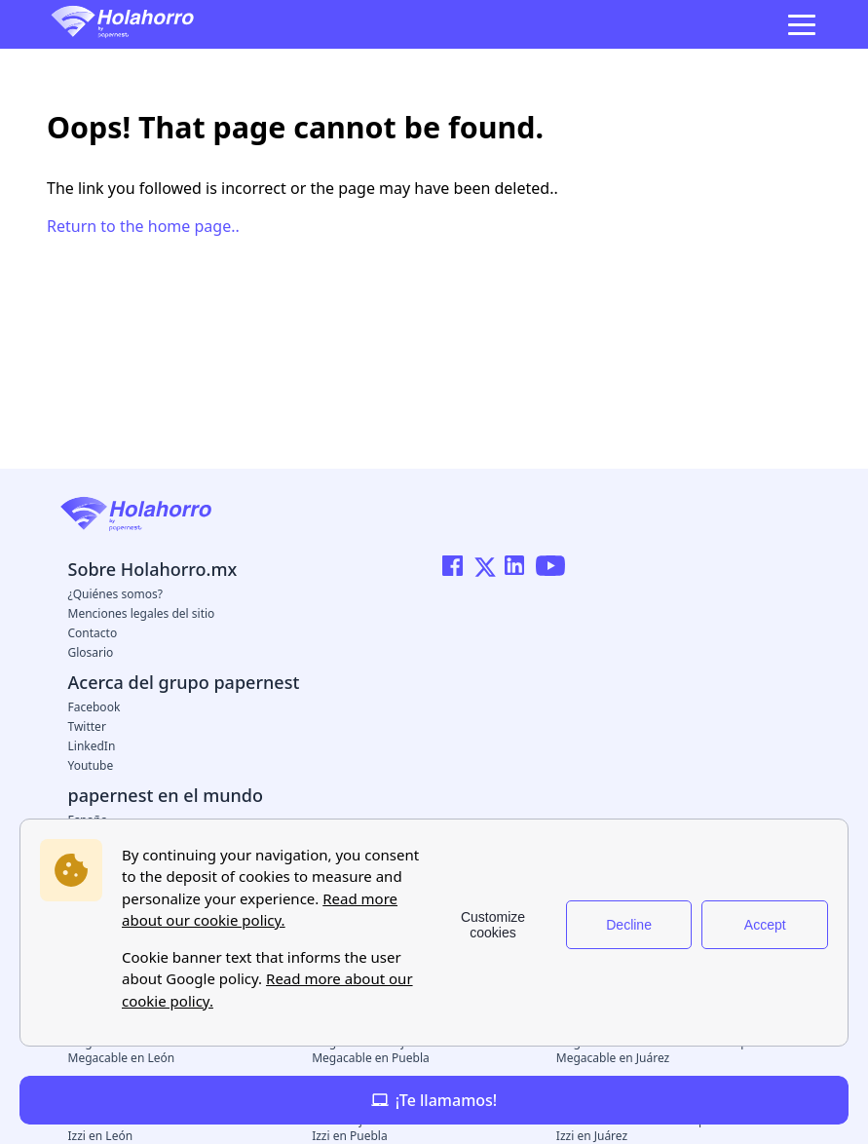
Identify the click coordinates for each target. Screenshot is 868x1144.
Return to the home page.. (143, 226)
